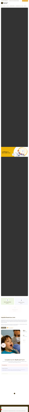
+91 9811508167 (25, 0)
